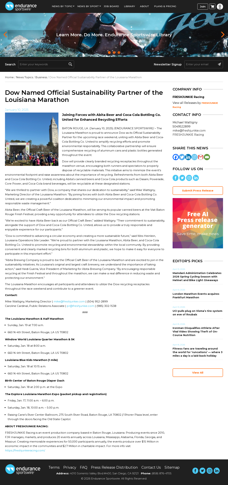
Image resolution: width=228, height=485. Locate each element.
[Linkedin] (188, 157)
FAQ (83, 467)
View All (197, 372)
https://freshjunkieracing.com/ (25, 450)
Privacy (69, 467)
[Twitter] (182, 157)
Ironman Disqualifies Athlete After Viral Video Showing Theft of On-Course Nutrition (196, 331)
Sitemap (172, 467)
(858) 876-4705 (162, 473)
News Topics (24, 77)
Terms (54, 467)
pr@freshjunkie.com (80, 306)
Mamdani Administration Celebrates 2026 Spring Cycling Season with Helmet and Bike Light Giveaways (197, 276)
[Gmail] (201, 157)
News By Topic (62, 6)
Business (41, 77)
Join (203, 6)
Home (9, 77)
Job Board (111, 6)
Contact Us (151, 467)
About (144, 6)
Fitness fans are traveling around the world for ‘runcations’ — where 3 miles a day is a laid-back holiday (197, 352)
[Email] (207, 157)
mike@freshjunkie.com (69, 301)
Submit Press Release (197, 190)
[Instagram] (194, 157)
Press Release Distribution (114, 467)
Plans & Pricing (165, 6)
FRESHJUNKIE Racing (188, 134)
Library (129, 6)
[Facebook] (176, 157)
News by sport (88, 6)
